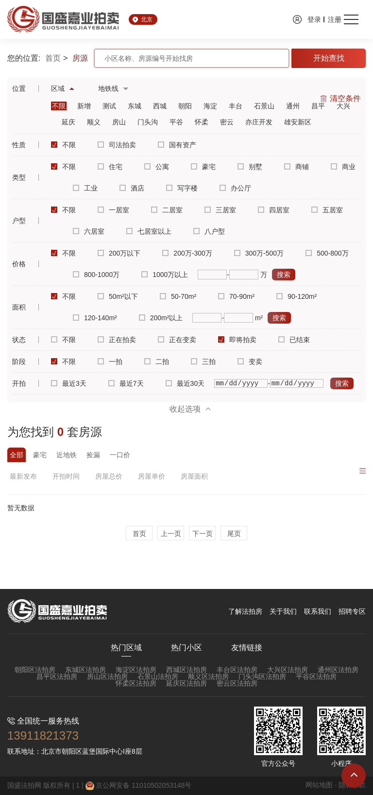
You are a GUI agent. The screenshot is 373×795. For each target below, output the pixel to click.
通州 (293, 106)
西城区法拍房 (186, 669)
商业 (343, 166)
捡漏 (93, 455)
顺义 (94, 122)
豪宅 (203, 166)
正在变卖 (177, 339)
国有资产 (177, 144)
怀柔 (201, 122)
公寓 (156, 166)
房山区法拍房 (107, 676)
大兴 (343, 106)
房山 (119, 122)
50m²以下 (118, 296)
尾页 (234, 533)
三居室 (220, 210)
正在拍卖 (117, 339)
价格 (19, 263)
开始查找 (328, 58)
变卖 (249, 361)
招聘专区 (352, 611)
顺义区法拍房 (208, 676)
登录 (314, 19)
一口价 (120, 455)
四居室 (273, 210)
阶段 (19, 361)
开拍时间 (67, 476)
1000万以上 (164, 274)
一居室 (113, 210)
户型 (19, 220)
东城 (134, 106)
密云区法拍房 (237, 683)
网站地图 (319, 785)
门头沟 (147, 122)
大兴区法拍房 (287, 669)
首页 (53, 58)
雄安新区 (297, 122)
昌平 (318, 106)
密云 (227, 122)
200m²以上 (161, 317)
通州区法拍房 (338, 669)
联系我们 (317, 611)
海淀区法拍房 (136, 669)
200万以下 (119, 253)
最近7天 (126, 383)
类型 (19, 177)
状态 (19, 339)
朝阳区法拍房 (35, 669)
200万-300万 (187, 253)
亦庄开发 (258, 122)
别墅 (249, 166)
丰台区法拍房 (237, 669)
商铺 (296, 166)
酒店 (131, 188)
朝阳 (185, 106)
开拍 (19, 383)
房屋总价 (110, 476)
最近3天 (68, 383)
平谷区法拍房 (316, 676)
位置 (19, 88)
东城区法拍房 (85, 669)
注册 (334, 19)
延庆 (68, 122)
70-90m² (236, 296)
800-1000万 (96, 274)
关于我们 (283, 611)
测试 (109, 106)
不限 (59, 106)
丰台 (235, 106)
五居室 (327, 210)
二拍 (156, 361)
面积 (19, 307)
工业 (85, 188)
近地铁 (66, 455)
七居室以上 (148, 231)
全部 (16, 455)
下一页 (202, 533)
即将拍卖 (237, 339)
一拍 (110, 361)
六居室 (88, 231)
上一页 (171, 533)
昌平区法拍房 (56, 676)
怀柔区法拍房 (136, 683)
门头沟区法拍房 (262, 676)
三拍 (203, 361)
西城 (160, 106)
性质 (19, 144)
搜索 (283, 274)
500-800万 (326, 253)
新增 (84, 106)
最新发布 (25, 476)
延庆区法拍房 (186, 683)
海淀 (210, 106)
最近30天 (185, 383)
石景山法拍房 (157, 676)
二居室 (167, 210)
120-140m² (95, 317)
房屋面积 (196, 476)
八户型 (209, 231)
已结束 (294, 339)
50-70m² (178, 296)
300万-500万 (259, 253)
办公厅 (235, 188)
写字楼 (182, 188)
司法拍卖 (117, 144)
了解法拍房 (245, 611)
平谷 (176, 122)
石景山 (264, 106)
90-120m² (296, 296)
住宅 (110, 166)
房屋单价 (153, 476)
